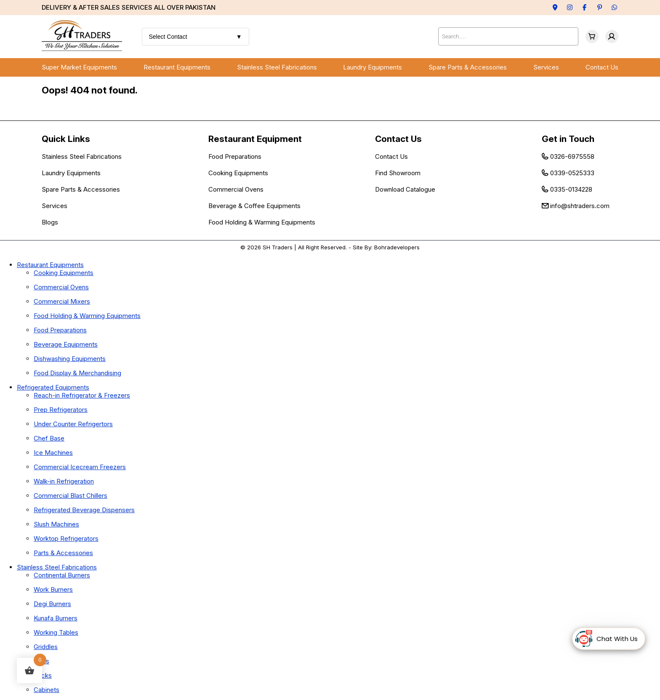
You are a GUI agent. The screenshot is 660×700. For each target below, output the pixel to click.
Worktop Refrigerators (66, 538)
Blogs (50, 222)
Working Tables (56, 632)
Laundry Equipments (372, 67)
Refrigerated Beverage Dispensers (84, 510)
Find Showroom (397, 173)
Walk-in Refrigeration (64, 481)
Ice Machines (53, 453)
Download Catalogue (405, 189)
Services (546, 67)
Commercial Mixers (62, 301)
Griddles (46, 647)
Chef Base (49, 438)
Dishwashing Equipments (70, 359)
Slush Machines (56, 524)
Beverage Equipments (66, 344)
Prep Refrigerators (61, 410)
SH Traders (278, 247)
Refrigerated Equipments (53, 387)
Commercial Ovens (235, 189)
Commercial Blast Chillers (70, 496)
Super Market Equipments (79, 67)
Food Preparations (234, 156)
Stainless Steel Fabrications (277, 67)
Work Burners (53, 589)
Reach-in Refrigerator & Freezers (82, 395)
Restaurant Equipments (177, 67)
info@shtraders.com (579, 206)
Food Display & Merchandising (77, 373)
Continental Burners (62, 575)
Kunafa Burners (55, 618)
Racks (43, 675)
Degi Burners (52, 604)
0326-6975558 (572, 156)
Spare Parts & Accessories (467, 67)
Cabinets (46, 690)
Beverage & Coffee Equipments (254, 206)
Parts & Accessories (63, 553)
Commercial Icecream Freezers (80, 467)
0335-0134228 (571, 189)
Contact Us (601, 67)
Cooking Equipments (238, 173)
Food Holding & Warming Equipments (261, 222)
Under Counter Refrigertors (73, 424)
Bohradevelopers (397, 247)
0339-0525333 (572, 173)
